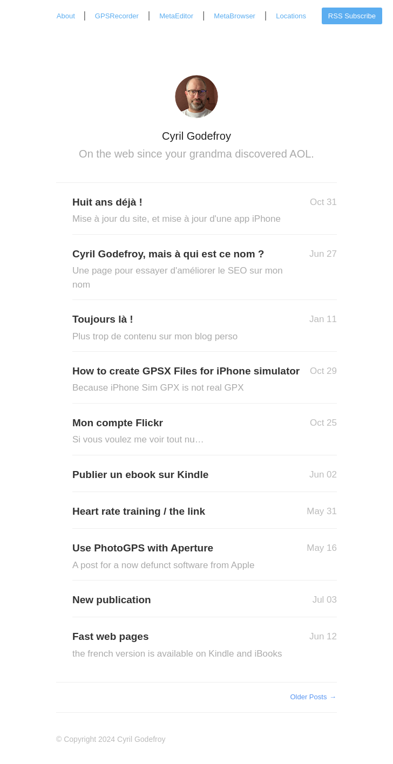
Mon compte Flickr (180, 432)
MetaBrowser (234, 16)
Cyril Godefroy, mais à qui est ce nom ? (180, 269)
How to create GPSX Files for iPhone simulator (186, 380)
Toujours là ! (180, 328)
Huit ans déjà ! (180, 211)
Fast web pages (180, 645)
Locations (291, 16)
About (67, 16)
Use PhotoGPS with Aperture (180, 557)
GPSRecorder (117, 16)
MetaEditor (176, 16)
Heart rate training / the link (138, 511)
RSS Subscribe (352, 16)
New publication (111, 599)
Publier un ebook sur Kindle (140, 474)
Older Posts (313, 696)
